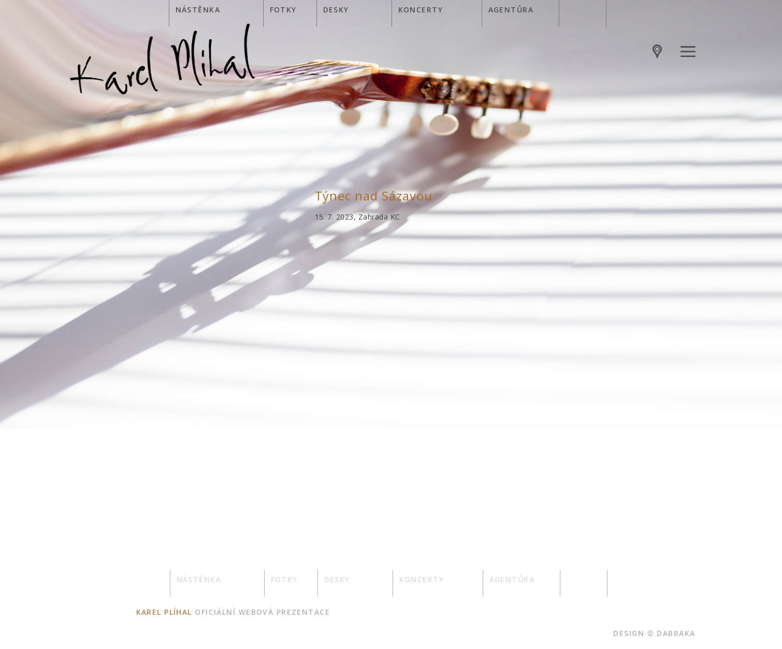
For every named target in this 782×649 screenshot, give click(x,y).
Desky (336, 10)
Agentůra (511, 10)
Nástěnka (198, 10)
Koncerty (420, 10)
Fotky (283, 10)
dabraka (676, 633)
